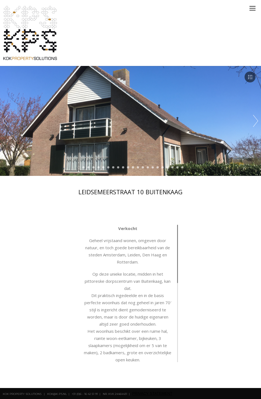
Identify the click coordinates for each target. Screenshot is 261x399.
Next (255, 121)
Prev (5, 121)
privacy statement (152, 393)
